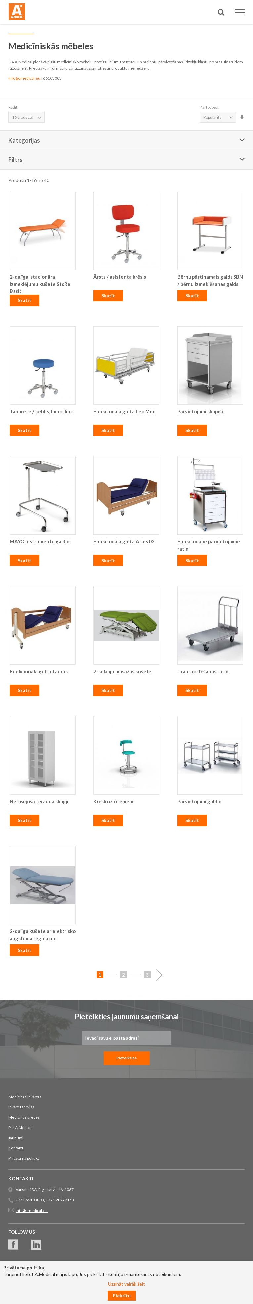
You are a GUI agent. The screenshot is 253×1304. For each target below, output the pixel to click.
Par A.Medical (20, 1127)
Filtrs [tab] (15, 159)
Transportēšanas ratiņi (203, 671)
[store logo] (17, 12)
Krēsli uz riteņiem (113, 801)
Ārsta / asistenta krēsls (119, 277)
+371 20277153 (59, 1199)
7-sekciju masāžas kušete (122, 671)
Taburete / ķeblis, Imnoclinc (41, 411)
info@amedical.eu (24, 78)
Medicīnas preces (24, 1117)
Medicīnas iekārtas (25, 1096)
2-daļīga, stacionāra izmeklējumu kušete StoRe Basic (40, 284)
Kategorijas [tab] (24, 140)
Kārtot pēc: (209, 107)
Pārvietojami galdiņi (200, 801)
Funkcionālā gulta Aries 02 (124, 541)
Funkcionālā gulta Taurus (39, 671)
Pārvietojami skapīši (200, 411)
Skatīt (24, 300)
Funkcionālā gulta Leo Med (124, 411)
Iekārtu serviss (21, 1106)
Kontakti (15, 1148)
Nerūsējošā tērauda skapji (39, 801)
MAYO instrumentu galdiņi (40, 541)
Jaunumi (15, 1137)
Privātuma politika (24, 1158)
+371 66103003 (30, 1199)
